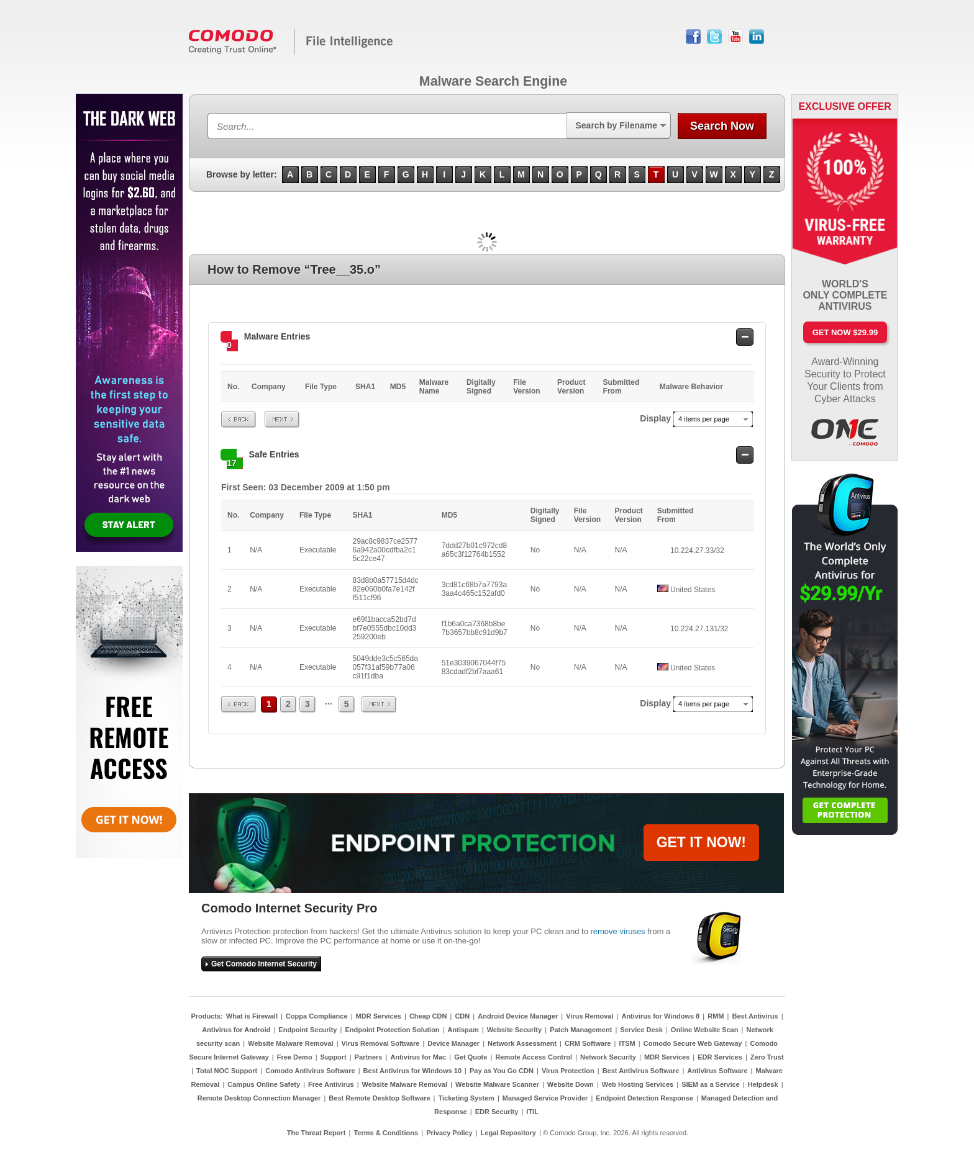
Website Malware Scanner (497, 1084)
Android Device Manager (518, 1016)
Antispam (463, 1029)
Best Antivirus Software (641, 1070)
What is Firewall (252, 1016)
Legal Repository (508, 1132)
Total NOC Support (226, 1070)
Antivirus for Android (236, 1029)
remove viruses (617, 931)
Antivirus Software (717, 1070)
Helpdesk (763, 1084)
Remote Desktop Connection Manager (259, 1098)
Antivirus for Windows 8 (660, 1016)
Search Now (722, 126)
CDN (462, 1016)
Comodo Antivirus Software (310, 1070)
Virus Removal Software (381, 1043)
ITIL (532, 1111)
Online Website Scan (705, 1029)
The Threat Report (316, 1132)
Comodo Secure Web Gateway (693, 1043)
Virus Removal (589, 1016)
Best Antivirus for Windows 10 (412, 1070)
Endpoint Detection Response (644, 1098)
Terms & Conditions (385, 1132)
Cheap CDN (428, 1016)
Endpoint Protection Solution (392, 1029)
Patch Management (581, 1029)
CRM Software (588, 1043)
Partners (369, 1057)
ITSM (627, 1043)
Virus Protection (568, 1070)
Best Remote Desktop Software (379, 1098)
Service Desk (641, 1029)
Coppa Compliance (317, 1016)
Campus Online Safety (263, 1084)
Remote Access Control (533, 1057)
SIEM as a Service (710, 1084)
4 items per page (703, 419)
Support (334, 1057)
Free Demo (294, 1057)
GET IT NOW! (701, 842)
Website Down (570, 1084)
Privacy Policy (449, 1132)
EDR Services (720, 1057)
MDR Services (378, 1016)
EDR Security (497, 1111)
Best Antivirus (755, 1016)
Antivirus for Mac (418, 1057)
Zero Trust (767, 1057)
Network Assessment (522, 1043)
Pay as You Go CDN (502, 1070)
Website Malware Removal (290, 1043)
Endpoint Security (307, 1029)
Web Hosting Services (637, 1084)
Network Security (608, 1057)
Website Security (514, 1029)
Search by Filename (616, 125)
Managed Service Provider (545, 1098)
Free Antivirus (331, 1084)
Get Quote (470, 1057)
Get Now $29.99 (845, 332)
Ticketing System (466, 1098)
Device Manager (453, 1043)
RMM (716, 1016)
